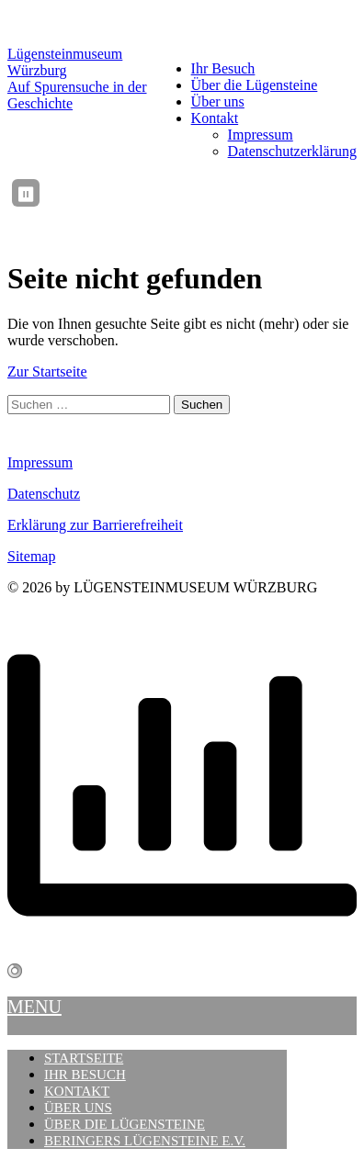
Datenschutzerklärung (292, 151)
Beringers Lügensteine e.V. (144, 1140)
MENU (34, 1006)
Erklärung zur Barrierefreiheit (95, 525)
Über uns (218, 101)
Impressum (260, 134)
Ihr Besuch (223, 68)
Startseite (83, 1058)
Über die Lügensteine (254, 85)
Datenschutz (43, 493)
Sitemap (31, 556)
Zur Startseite (47, 371)
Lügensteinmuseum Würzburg (64, 62)
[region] (204, 193)
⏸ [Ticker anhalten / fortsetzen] (26, 194)
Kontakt (215, 118)
